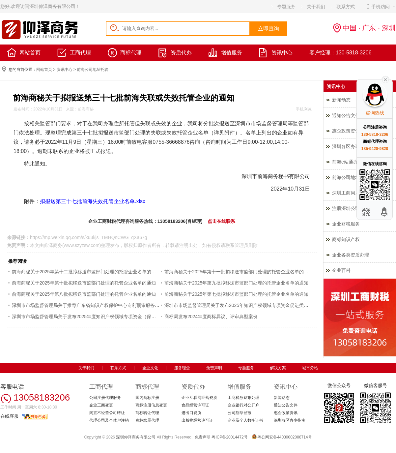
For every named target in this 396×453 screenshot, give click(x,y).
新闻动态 (282, 397)
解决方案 (278, 368)
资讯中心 (282, 52)
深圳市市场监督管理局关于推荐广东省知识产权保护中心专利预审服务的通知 (90, 305)
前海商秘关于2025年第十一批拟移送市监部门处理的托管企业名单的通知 (238, 271)
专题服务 (246, 368)
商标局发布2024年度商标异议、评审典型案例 (211, 316)
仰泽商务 (53, 245)
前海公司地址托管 (92, 69)
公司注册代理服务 (105, 397)
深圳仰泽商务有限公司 (136, 437)
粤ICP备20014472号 (229, 437)
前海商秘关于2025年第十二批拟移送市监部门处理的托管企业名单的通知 (86, 271)
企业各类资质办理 (350, 254)
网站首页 (30, 52)
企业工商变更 (101, 405)
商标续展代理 (147, 420)
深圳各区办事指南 (289, 420)
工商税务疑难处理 (243, 397)
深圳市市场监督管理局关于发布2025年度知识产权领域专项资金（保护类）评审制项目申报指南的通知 (116, 316)
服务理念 (182, 368)
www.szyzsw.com (81, 245)
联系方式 (118, 368)
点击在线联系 (221, 221)
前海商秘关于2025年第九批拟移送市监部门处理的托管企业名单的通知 (236, 283)
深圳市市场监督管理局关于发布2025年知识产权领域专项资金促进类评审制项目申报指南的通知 (261, 305)
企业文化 (150, 368)
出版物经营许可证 (197, 420)
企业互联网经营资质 (199, 397)
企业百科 (341, 270)
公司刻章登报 (239, 412)
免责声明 (214, 368)
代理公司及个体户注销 (109, 420)
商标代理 (130, 52)
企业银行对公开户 (243, 405)
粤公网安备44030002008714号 (284, 437)
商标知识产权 (346, 239)
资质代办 (181, 52)
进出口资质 (191, 412)
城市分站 (310, 368)
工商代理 (80, 52)
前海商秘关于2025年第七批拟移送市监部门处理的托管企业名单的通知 (236, 294)
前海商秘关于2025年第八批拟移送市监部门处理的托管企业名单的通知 (84, 294)
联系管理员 (236, 245)
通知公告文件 (285, 405)
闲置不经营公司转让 (107, 412)
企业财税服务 (346, 223)
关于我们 (86, 368)
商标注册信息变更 (151, 405)
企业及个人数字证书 (245, 420)
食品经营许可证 (195, 405)
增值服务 (231, 52)
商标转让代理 (147, 412)
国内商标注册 (147, 397)
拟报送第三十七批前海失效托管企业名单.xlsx (92, 201)
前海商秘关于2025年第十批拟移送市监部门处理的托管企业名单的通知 (84, 283)
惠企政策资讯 (285, 412)
